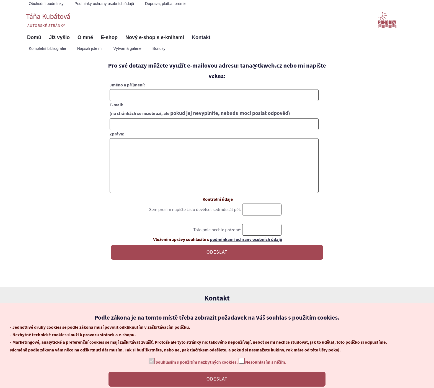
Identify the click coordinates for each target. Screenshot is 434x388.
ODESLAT (217, 263)
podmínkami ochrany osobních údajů (246, 251)
